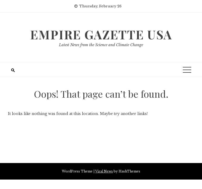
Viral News (104, 171)
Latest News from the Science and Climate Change (101, 45)
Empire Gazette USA (101, 34)
